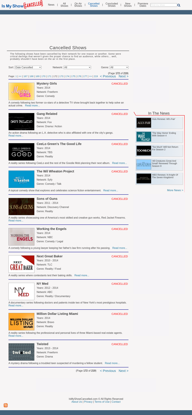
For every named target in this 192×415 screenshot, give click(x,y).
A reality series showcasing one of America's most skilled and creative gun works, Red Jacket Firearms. (67, 217)
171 (49, 76)
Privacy (88, 401)
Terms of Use (102, 401)
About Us (77, 401)
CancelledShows (94, 5)
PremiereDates (143, 5)
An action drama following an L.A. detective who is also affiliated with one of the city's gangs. (61, 132)
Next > (123, 76)
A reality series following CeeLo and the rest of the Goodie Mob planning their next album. (60, 163)
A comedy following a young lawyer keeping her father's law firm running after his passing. (60, 248)
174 (67, 76)
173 (61, 76)
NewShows (128, 5)
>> (90, 76)
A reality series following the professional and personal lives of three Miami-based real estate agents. (65, 333)
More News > (175, 190)
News (51, 5)
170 (43, 76)
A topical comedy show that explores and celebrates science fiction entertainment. (55, 190)
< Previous (108, 76)
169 (37, 76)
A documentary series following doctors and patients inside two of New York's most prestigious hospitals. (67, 302)
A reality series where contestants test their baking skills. (41, 275)
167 (26, 76)
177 (85, 76)
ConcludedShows (112, 5)
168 (31, 76)
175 (73, 76)
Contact (116, 401)
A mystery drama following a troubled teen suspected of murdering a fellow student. (56, 363)
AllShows (64, 5)
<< (20, 76)
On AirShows (78, 5)
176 (79, 76)
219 (96, 76)
